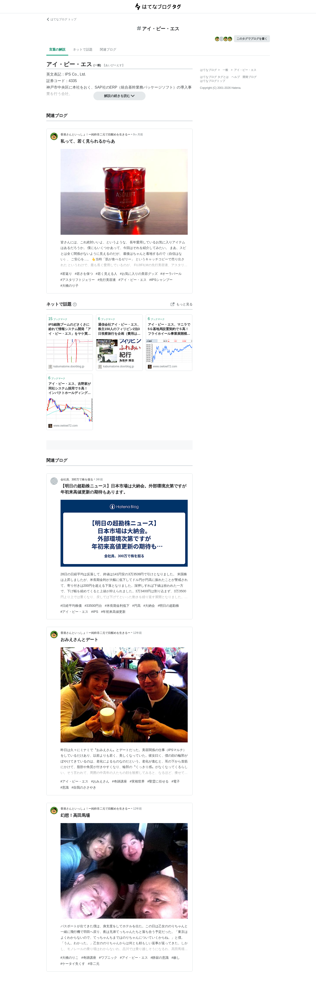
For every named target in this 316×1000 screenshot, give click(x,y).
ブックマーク (58, 319)
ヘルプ (235, 77)
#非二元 (93, 964)
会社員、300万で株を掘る (77, 479)
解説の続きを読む (119, 96)
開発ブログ (250, 77)
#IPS (94, 612)
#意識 (65, 787)
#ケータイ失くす (73, 964)
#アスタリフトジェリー (78, 280)
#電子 (175, 781)
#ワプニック (108, 957)
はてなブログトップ (212, 81)
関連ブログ (108, 49)
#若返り (66, 274)
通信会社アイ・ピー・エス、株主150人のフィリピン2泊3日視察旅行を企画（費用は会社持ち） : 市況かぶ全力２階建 (119, 329)
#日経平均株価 (71, 605)
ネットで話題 (82, 49)
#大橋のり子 (70, 285)
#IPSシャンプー (161, 280)
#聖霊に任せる (158, 781)
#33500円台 (93, 605)
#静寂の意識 (160, 957)
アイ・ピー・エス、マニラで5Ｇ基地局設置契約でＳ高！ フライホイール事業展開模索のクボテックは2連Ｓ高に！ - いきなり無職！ (169, 329)
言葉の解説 (57, 49)
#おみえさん (100, 781)
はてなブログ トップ (61, 19)
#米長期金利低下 (117, 605)
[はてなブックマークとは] (75, 304)
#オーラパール (171, 274)
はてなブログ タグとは (214, 77)
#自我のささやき (83, 787)
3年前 (99, 479)
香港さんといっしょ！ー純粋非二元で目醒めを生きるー (95, 134)
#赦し (175, 957)
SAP (98, 87)
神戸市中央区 (57, 87)
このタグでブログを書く (252, 38)
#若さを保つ (84, 274)
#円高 (136, 605)
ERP (113, 87)
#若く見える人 (106, 274)
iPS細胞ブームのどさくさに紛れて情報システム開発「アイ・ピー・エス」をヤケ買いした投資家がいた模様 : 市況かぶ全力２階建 (69, 329)
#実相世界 (137, 781)
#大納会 (149, 605)
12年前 (137, 632)
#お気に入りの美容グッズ (139, 274)
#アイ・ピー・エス (132, 280)
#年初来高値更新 (113, 612)
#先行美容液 (107, 280)
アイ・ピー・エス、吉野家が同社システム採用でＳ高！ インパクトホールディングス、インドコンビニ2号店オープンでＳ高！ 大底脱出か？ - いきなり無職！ (69, 389)
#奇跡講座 (119, 781)
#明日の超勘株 (168, 605)
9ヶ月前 (138, 134)
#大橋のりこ (70, 957)
